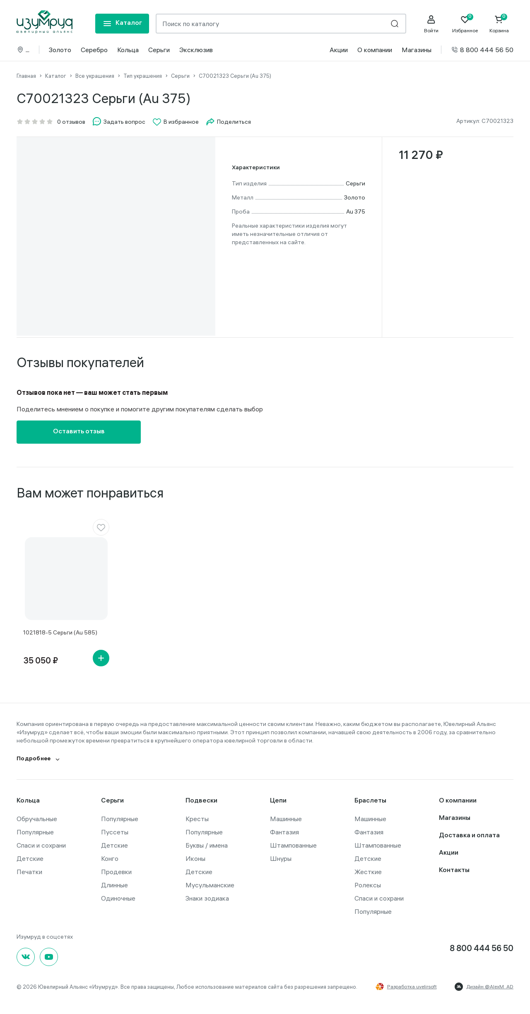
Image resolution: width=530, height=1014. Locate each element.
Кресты (197, 819)
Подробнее (34, 759)
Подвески (201, 801)
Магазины (416, 50)
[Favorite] (464, 24)
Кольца (128, 50)
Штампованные (293, 845)
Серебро (94, 50)
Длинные (114, 885)
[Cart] (498, 24)
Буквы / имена (207, 845)
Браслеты (370, 801)
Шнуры (281, 858)
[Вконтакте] (26, 957)
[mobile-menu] (122, 24)
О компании (374, 50)
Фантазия (284, 832)
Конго (109, 858)
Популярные (35, 832)
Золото (60, 50)
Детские (30, 858)
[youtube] (49, 957)
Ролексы (367, 885)
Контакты (454, 870)
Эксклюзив (196, 50)
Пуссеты (114, 832)
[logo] (44, 22)
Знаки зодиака (207, 898)
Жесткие (368, 871)
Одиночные (118, 898)
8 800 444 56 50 (482, 50)
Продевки (116, 871)
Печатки (29, 871)
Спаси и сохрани (41, 845)
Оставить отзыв (79, 431)
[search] (395, 24)
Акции (339, 50)
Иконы (195, 858)
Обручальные (37, 819)
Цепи (278, 801)
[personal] (431, 24)
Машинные (286, 819)
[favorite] (101, 527)
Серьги (159, 50)
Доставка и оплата (469, 835)
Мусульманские (210, 885)
